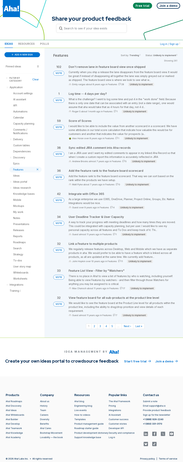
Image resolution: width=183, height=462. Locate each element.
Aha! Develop (13, 423)
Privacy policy (147, 458)
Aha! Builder (12, 419)
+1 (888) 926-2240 (153, 419)
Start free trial (137, 361)
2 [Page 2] (94, 326)
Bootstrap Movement (51, 433)
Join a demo (166, 361)
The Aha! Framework (119, 401)
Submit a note (150, 401)
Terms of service (168, 458)
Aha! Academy (13, 437)
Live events (80, 410)
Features (112, 84)
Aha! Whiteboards (15, 415)
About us (44, 401)
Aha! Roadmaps (14, 401)
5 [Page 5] (112, 326)
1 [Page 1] (88, 326)
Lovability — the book (51, 437)
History (44, 405)
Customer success (118, 419)
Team (43, 410)
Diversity (44, 419)
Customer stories (118, 423)
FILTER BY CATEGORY (14, 79)
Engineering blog (83, 405)
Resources (26, 43)
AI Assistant (115, 415)
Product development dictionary (91, 433)
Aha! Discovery (13, 405)
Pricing (112, 405)
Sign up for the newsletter (156, 415)
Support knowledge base (87, 437)
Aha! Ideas (11, 410)
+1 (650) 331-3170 (152, 423)
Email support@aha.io (154, 405)
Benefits (44, 423)
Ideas (9, 43)
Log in (112, 437)
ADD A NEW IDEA (22, 54)
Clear (35, 79)
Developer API (116, 428)
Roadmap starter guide (86, 428)
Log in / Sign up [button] (170, 43)
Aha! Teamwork (14, 428)
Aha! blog (79, 401)
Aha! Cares (45, 428)
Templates (80, 419)
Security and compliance (122, 433)
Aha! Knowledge (14, 433)
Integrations (115, 410)
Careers (44, 415)
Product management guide (89, 423)
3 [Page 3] (100, 326)
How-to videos (82, 415)
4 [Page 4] (106, 326)
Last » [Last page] (138, 326)
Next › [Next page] (127, 326)
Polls (44, 43)
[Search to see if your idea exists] (93, 28)
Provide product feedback (157, 410)
